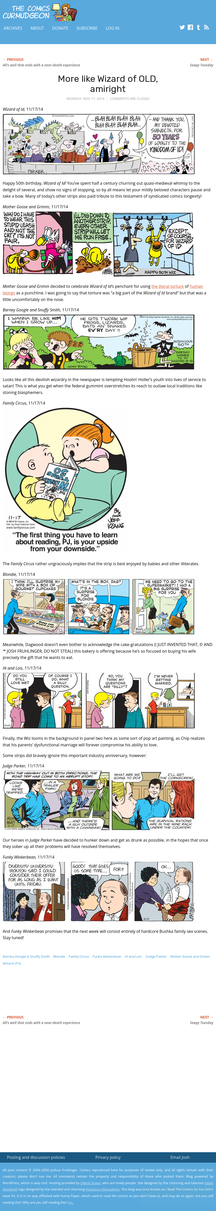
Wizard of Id (12, 963)
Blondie (59, 956)
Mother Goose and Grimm (190, 956)
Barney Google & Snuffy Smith (26, 956)
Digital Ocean (91, 1183)
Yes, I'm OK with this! (173, 1192)
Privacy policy (108, 1157)
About (37, 28)
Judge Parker (156, 956)
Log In (112, 28)
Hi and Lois (133, 956)
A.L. (71, 1202)
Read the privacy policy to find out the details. (171, 1179)
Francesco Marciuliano (102, 1189)
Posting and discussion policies (36, 1157)
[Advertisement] (95, 995)
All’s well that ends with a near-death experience (41, 65)
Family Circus (79, 956)
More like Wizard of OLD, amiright (108, 83)
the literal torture (168, 286)
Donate (60, 28)
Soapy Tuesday (201, 65)
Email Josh (179, 1157)
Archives (13, 28)
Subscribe (87, 28)
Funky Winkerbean (107, 956)
